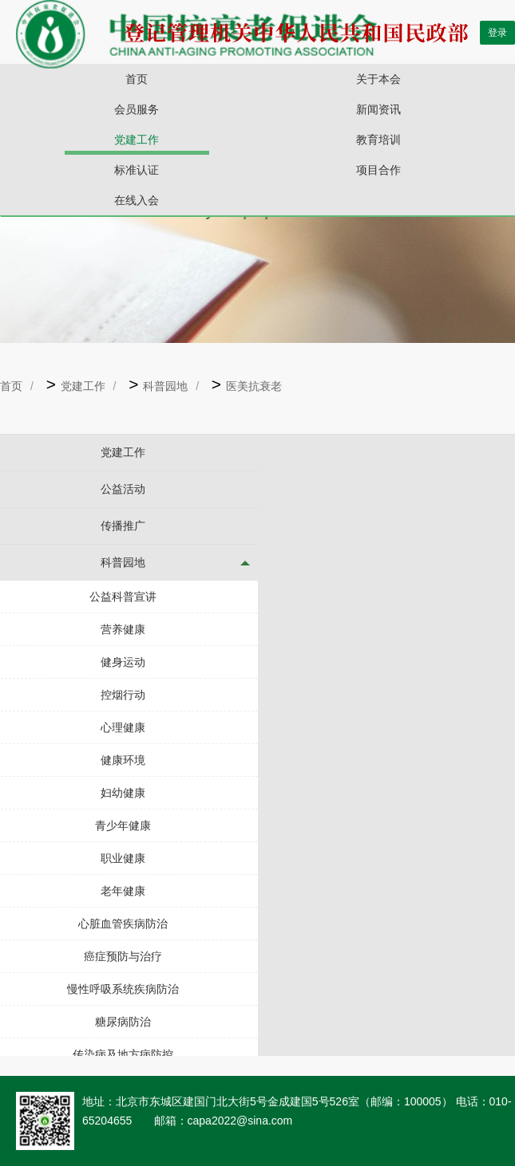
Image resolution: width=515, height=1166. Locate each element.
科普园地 (165, 386)
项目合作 (378, 169)
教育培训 (378, 139)
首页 (136, 79)
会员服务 (136, 109)
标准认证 (136, 169)
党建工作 (136, 139)
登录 (497, 32)
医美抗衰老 (254, 386)
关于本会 (378, 79)
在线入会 (136, 200)
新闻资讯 (378, 109)
